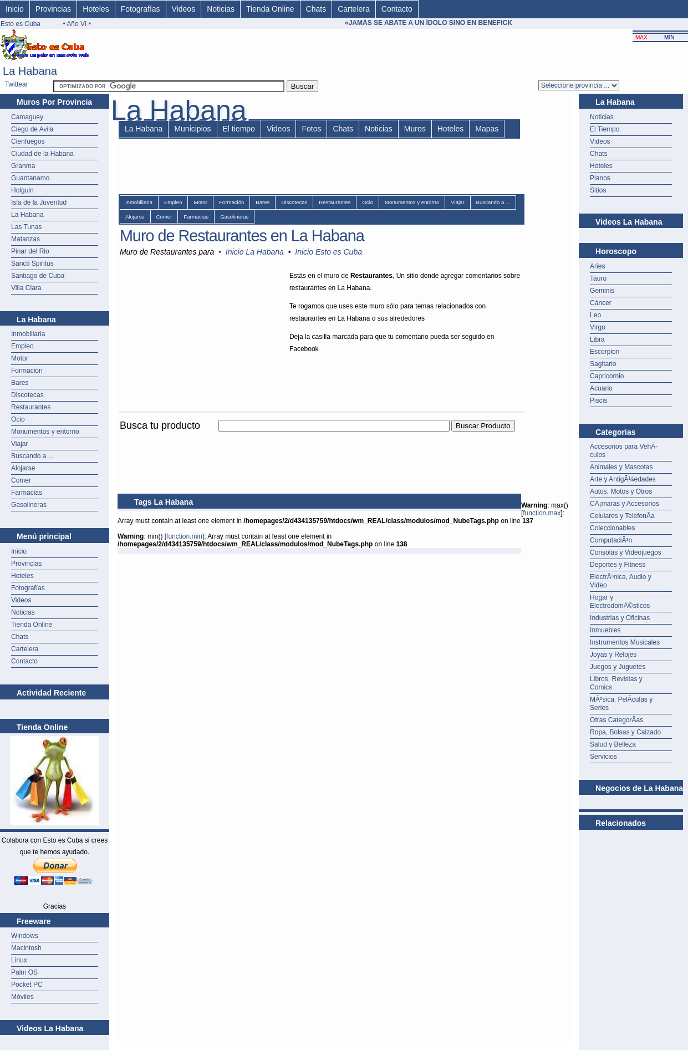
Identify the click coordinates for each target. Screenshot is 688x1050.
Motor (19, 358)
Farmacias (26, 492)
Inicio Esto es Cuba (328, 251)
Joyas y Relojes (613, 654)
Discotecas (27, 395)
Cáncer (600, 303)
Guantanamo (30, 178)
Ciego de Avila (32, 129)
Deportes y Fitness (617, 565)
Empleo (22, 346)
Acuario (601, 388)
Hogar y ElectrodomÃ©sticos (620, 602)
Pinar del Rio (30, 251)
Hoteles (96, 8)
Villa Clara (26, 288)
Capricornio (607, 376)
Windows (24, 936)
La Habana (27, 215)
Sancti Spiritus (32, 263)
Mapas (486, 128)
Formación (27, 370)
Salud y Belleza (613, 744)
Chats (316, 8)
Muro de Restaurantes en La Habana (242, 236)
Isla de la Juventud (39, 202)
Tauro (598, 278)
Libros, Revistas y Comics (616, 683)
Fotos (311, 128)
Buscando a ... (32, 456)
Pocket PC (27, 984)
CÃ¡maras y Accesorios (624, 504)
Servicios (603, 756)
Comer (21, 480)
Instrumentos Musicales (625, 642)
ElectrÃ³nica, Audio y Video (620, 581)
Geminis (602, 291)
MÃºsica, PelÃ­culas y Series (621, 704)
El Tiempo (604, 129)
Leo (595, 315)
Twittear (16, 84)
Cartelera (354, 8)
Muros (415, 128)
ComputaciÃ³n (611, 540)
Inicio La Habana (255, 251)
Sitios (598, 190)
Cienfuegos (28, 141)
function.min (184, 536)
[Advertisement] (319, 438)
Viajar (19, 444)
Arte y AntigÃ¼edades (623, 479)
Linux (19, 960)
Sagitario (603, 364)
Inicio (15, 8)
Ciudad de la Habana (42, 154)
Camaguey (27, 117)
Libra (597, 339)
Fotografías (140, 8)
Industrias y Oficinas (620, 618)
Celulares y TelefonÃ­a (622, 516)
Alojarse (23, 468)
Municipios (192, 128)
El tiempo (239, 128)
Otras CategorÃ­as (616, 720)
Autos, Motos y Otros (621, 491)
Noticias (221, 8)
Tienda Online (270, 8)
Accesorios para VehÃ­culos (624, 451)
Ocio (18, 419)
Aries (597, 266)
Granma (23, 166)
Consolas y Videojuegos (625, 552)
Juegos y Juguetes (617, 667)
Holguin (22, 190)
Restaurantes (30, 407)
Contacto (396, 8)
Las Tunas (26, 227)
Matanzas (25, 239)
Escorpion (604, 352)
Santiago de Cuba (37, 276)
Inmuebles (605, 630)
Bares (19, 383)
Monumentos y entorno (45, 431)
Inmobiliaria (28, 334)
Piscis (598, 400)
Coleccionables (612, 528)
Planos (600, 178)
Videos (184, 8)
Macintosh (26, 948)
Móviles (22, 997)
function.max (541, 513)
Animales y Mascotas (621, 467)
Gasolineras (29, 505)
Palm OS (24, 972)
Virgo (597, 327)
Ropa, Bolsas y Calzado (625, 732)
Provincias (53, 8)
